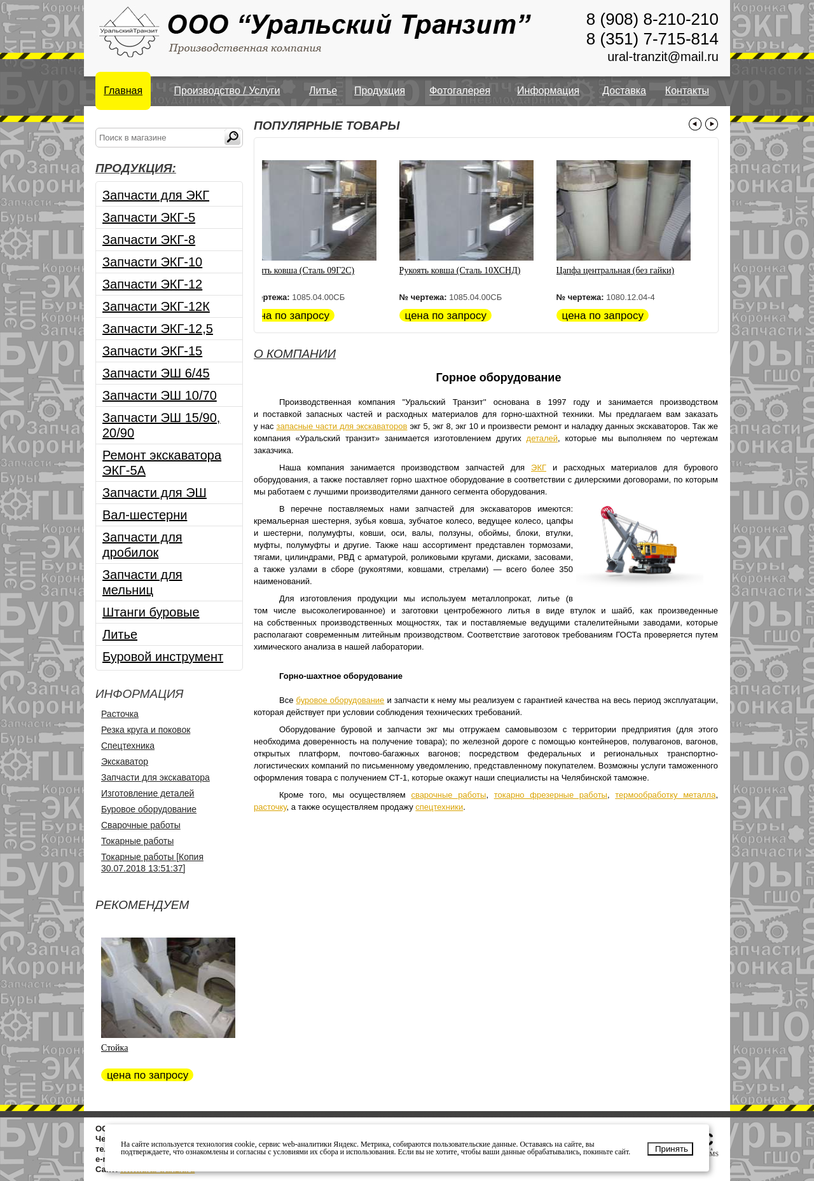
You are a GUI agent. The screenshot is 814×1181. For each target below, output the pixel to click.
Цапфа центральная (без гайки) (628, 270)
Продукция (379, 90)
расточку (270, 807)
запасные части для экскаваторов (341, 426)
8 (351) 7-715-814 (652, 38)
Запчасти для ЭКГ (155, 195)
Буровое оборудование (149, 809)
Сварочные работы (141, 825)
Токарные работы (137, 841)
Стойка (114, 1048)
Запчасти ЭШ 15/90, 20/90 (161, 425)
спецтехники (439, 807)
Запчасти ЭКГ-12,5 (157, 329)
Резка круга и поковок (145, 730)
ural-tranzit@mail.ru (663, 57)
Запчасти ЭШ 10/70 (159, 395)
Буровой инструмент (162, 657)
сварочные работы (448, 795)
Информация (548, 90)
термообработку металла (665, 795)
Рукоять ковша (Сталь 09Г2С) (310, 270)
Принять (671, 1149)
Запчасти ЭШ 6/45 (156, 373)
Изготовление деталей (147, 793)
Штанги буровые (151, 612)
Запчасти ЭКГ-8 (148, 240)
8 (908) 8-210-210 (652, 19)
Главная (123, 90)
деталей (542, 438)
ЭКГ (538, 467)
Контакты (687, 90)
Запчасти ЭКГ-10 (152, 262)
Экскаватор (124, 761)
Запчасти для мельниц (142, 582)
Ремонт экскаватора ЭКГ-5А (161, 462)
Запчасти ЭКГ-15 (152, 351)
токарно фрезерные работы (550, 795)
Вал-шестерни (144, 515)
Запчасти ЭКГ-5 (148, 217)
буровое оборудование (340, 700)
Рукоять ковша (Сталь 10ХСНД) (472, 270)
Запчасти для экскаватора (155, 777)
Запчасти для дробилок (142, 544)
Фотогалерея (459, 90)
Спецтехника (128, 746)
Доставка (624, 90)
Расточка (120, 714)
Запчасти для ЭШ (154, 493)
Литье (323, 90)
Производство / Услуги (227, 90)
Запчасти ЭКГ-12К (156, 306)
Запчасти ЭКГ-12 (152, 284)
